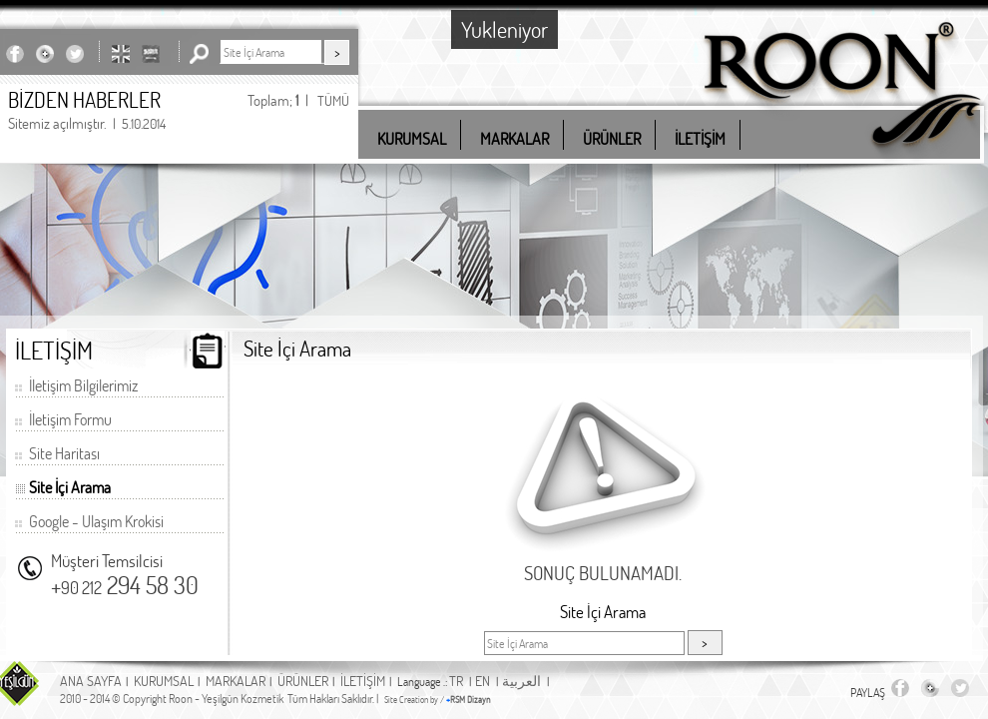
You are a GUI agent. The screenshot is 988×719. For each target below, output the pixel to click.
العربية (521, 680)
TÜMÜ (333, 100)
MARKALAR (235, 680)
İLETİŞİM (362, 680)
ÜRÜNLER (302, 680)
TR (456, 680)
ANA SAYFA (91, 680)
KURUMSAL (164, 680)
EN (482, 680)
